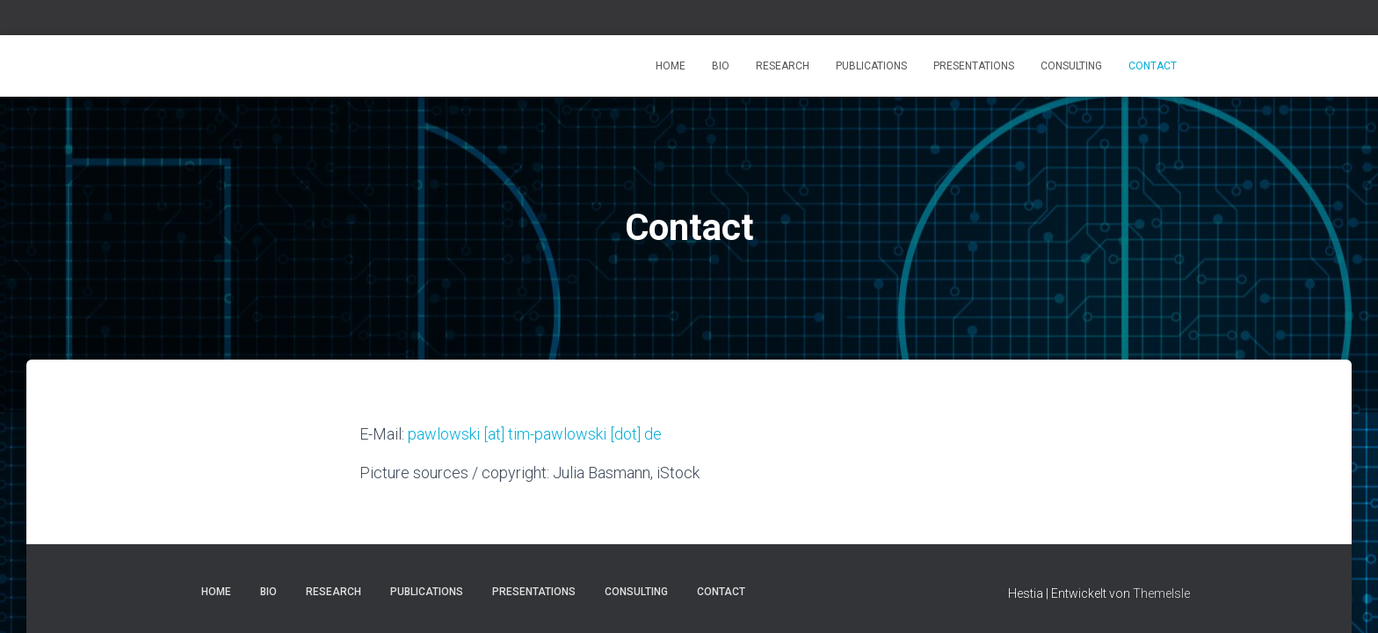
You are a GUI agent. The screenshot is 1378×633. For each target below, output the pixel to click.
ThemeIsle (1161, 593)
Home (670, 66)
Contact (1152, 66)
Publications (871, 66)
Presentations (973, 66)
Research (782, 66)
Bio (720, 66)
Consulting (1071, 66)
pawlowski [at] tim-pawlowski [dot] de (535, 434)
